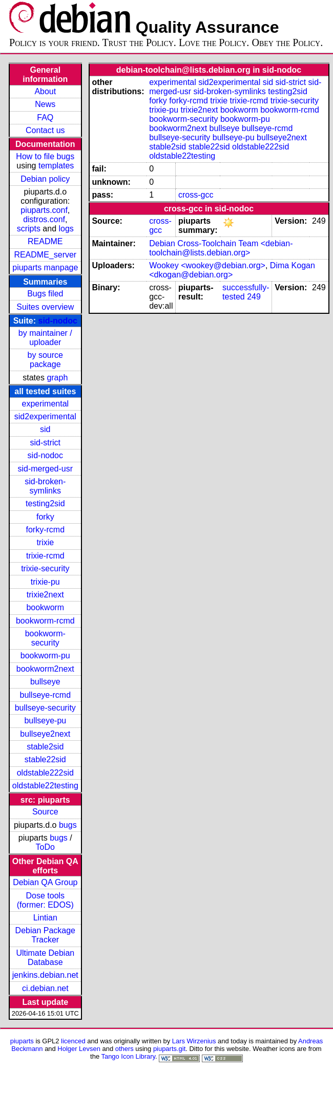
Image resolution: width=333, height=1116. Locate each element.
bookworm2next (45, 668)
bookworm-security (45, 638)
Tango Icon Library (128, 1056)
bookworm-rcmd (45, 620)
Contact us (45, 130)
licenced (73, 1041)
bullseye (45, 681)
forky (45, 516)
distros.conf (44, 219)
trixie (45, 542)
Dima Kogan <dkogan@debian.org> (232, 270)
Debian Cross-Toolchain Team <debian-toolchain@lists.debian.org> (221, 248)
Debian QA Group (45, 882)
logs (66, 228)
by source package (45, 360)
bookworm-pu (45, 655)
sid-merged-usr (45, 468)
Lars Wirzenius (194, 1041)
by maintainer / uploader (45, 338)
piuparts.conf (44, 210)
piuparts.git (169, 1049)
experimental (45, 403)
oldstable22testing (45, 785)
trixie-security (45, 568)
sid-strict (45, 442)
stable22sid (45, 759)
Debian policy (45, 179)
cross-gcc (195, 194)
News (45, 104)
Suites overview (45, 307)
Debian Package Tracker (45, 935)
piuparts (22, 1041)
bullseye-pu (45, 720)
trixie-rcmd (45, 555)
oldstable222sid (45, 772)
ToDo (45, 847)
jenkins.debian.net (45, 975)
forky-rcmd (45, 529)
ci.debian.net (45, 988)
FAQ (45, 117)
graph (57, 377)
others (124, 1049)
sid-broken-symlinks (45, 486)
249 (254, 296)
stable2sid (45, 746)
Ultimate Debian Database (45, 958)
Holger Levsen (78, 1049)
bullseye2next (45, 733)
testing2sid (45, 503)
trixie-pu (45, 581)
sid (45, 429)
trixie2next (45, 594)
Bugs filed (45, 293)
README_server (45, 254)
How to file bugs (45, 156)
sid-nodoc (57, 320)
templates (56, 165)
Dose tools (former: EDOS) (45, 900)
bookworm (45, 607)
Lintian (45, 917)
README (45, 241)
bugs (68, 825)
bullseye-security (45, 707)
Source (45, 811)
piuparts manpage (45, 267)
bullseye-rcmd (45, 695)
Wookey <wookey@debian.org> (207, 265)
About (45, 91)
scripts (28, 228)
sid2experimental (45, 416)
